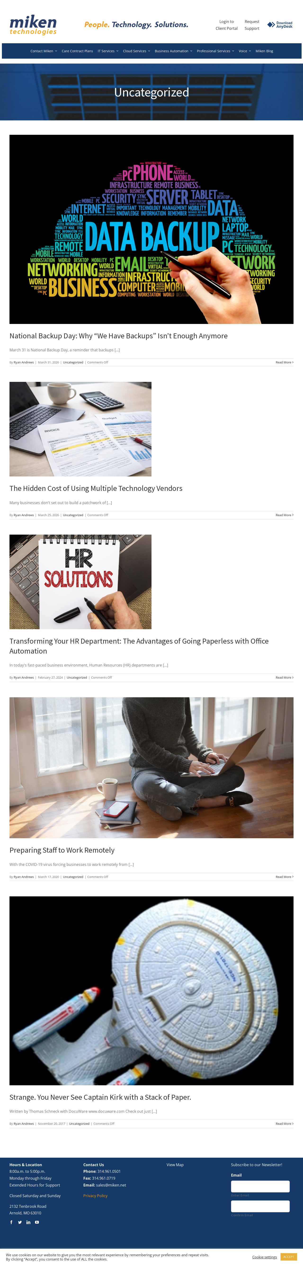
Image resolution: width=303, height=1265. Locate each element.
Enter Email (240, 1195)
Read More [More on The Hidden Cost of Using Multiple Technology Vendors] (283, 515)
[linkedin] (28, 1222)
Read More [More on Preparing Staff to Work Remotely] (283, 877)
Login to (226, 21)
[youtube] (37, 1222)
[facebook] (11, 1222)
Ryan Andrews (24, 362)
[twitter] (20, 1222)
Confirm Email (242, 1215)
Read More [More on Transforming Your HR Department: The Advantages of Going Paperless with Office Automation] (283, 677)
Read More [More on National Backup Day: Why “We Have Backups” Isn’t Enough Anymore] (283, 362)
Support (252, 28)
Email (236, 1175)
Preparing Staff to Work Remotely (62, 850)
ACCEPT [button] (288, 1257)
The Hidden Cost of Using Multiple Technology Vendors (96, 488)
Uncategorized (73, 362)
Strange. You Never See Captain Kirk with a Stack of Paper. (100, 1097)
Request (252, 21)
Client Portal (227, 28)
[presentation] (267, 1233)
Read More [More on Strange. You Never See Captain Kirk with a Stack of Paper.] (283, 1123)
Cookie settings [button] (264, 1257)
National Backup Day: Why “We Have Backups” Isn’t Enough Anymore (118, 335)
